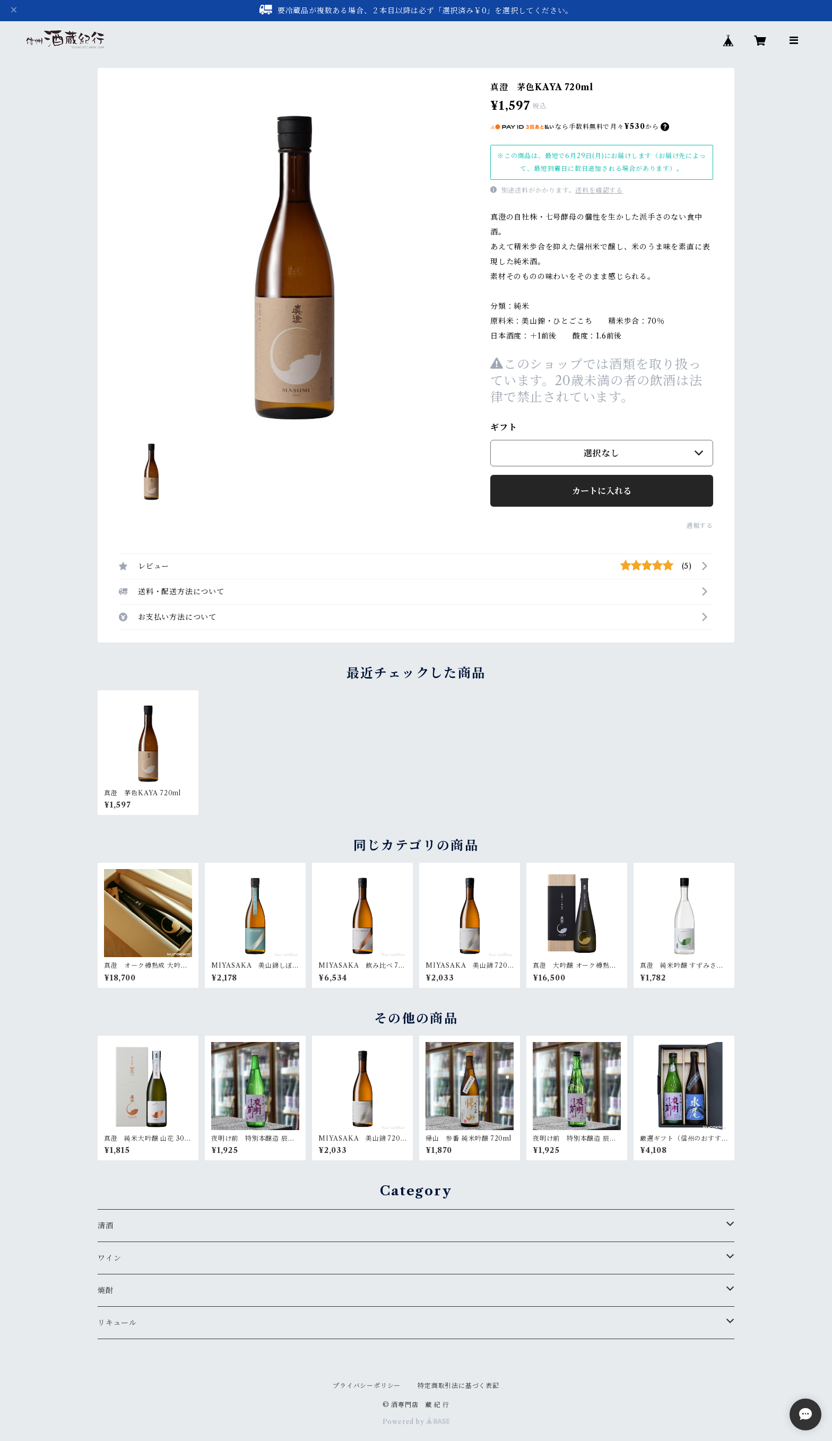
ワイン (109, 1258)
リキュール (117, 1322)
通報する (699, 525)
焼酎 (106, 1290)
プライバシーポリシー (367, 1386)
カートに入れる (601, 490)
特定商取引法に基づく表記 (458, 1386)
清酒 (106, 1225)
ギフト (503, 427)
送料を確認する (599, 190)
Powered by (416, 1422)
